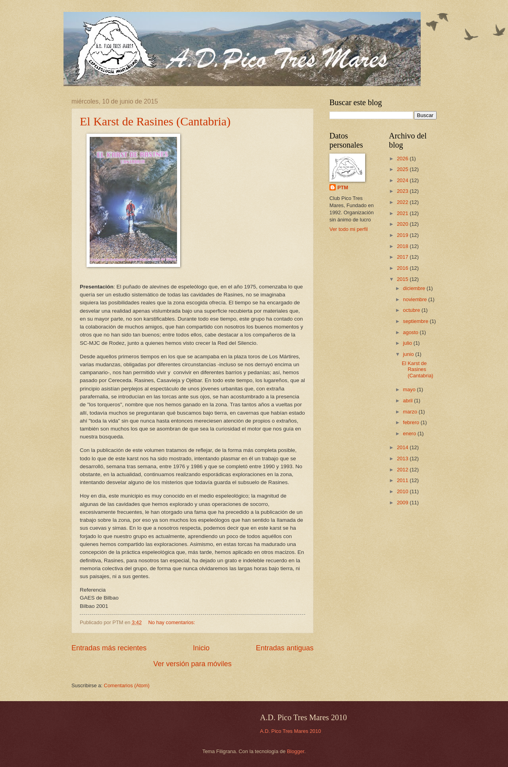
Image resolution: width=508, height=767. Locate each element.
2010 (403, 491)
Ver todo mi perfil (348, 229)
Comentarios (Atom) (127, 685)
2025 (403, 169)
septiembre (416, 321)
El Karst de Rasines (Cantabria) (155, 121)
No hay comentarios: (172, 622)
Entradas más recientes (108, 648)
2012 (403, 470)
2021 (403, 213)
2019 (403, 235)
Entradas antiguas (285, 648)
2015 (403, 279)
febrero (411, 422)
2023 (403, 191)
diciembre (414, 288)
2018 (403, 246)
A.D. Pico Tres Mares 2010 (290, 731)
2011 (403, 480)
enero (410, 433)
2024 (403, 180)
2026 (403, 158)
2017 (403, 257)
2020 (403, 224)
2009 (403, 503)
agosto (411, 332)
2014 (403, 447)
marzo (410, 412)
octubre (412, 310)
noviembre (415, 299)
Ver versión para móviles (192, 664)
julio (408, 343)
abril (408, 401)
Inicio (201, 648)
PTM (342, 187)
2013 (403, 458)
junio (409, 354)
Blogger (295, 751)
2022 (403, 202)
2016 (403, 268)
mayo (410, 389)
